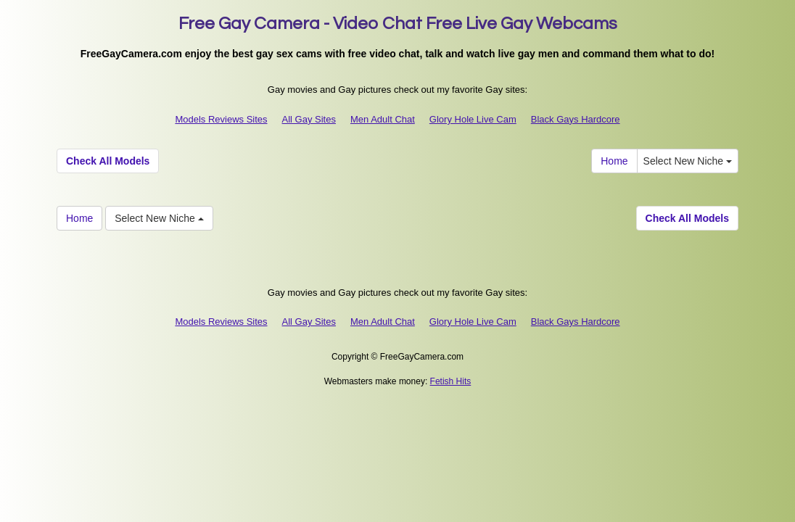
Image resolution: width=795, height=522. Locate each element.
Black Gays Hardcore (575, 119)
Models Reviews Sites (221, 119)
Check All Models (107, 161)
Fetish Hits (450, 381)
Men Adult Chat (382, 119)
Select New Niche (687, 161)
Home (614, 161)
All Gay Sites (309, 119)
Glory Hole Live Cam (472, 119)
